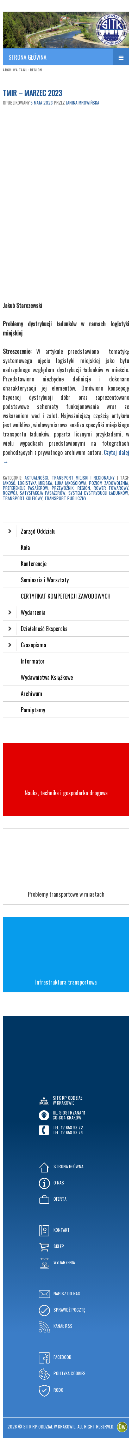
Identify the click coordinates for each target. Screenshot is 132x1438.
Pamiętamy (33, 710)
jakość (9, 483)
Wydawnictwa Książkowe (47, 677)
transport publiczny (65, 498)
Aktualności (36, 478)
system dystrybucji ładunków (98, 493)
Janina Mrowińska (82, 103)
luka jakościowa (71, 483)
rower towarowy (111, 488)
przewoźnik (63, 488)
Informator (33, 661)
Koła (25, 547)
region (83, 488)
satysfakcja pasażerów (42, 493)
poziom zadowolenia (108, 483)
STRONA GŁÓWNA (27, 57)
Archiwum (31, 693)
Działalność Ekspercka (38, 629)
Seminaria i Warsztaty (45, 580)
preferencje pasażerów (25, 488)
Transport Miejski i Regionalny (83, 478)
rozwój (10, 493)
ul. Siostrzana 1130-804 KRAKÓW (69, 1115)
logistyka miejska (35, 483)
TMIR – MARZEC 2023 (32, 92)
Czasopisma (27, 645)
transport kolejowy (22, 498)
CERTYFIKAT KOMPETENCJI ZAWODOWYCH (66, 596)
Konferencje (33, 563)
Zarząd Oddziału (32, 531)
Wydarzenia (26, 612)
